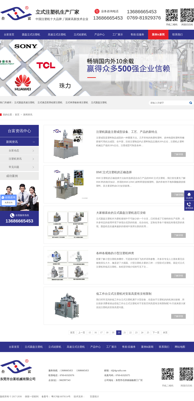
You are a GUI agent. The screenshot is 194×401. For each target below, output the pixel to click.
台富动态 (14, 150)
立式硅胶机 (80, 34)
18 (107, 332)
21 (125, 332)
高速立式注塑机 (57, 34)
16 (95, 332)
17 (101, 332)
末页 (165, 332)
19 (113, 332)
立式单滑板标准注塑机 (76, 102)
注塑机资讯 (15, 158)
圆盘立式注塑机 (31, 34)
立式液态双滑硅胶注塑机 (50, 102)
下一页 (156, 332)
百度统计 (94, 396)
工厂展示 (118, 34)
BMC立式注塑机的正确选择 (114, 172)
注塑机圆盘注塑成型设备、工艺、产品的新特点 (126, 131)
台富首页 (9, 34)
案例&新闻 (158, 34)
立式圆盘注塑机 (99, 102)
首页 (17, 114)
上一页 (81, 332)
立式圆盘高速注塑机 (24, 102)
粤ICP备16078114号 (60, 396)
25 (148, 332)
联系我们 (177, 34)
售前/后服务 (137, 34)
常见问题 (14, 167)
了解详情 (178, 154)
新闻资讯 (27, 114)
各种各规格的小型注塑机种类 (115, 253)
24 (142, 332)
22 (130, 332)
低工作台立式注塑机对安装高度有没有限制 (123, 293)
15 (90, 332)
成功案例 (12, 176)
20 (119, 332)
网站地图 (180, 346)
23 (136, 332)
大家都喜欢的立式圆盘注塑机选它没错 (121, 212)
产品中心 (99, 34)
